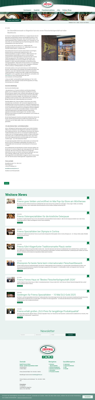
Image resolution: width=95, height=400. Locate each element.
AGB (65, 367)
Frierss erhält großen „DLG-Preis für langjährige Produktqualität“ (48, 311)
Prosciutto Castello (54, 371)
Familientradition (48, 10)
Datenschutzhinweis (69, 365)
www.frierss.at (8, 75)
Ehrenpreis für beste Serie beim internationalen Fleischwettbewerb (49, 263)
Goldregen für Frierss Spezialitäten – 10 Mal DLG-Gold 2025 (46, 294)
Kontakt (66, 368)
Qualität (37, 10)
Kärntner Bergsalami (55, 367)
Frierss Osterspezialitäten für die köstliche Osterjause (43, 216)
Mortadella (52, 370)
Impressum (67, 364)
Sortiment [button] (28, 10)
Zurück (6, 183)
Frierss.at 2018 (72, 22)
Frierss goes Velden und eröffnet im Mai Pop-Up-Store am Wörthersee (51, 201)
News (78, 22)
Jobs (58, 10)
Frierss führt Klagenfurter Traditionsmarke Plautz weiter (44, 246)
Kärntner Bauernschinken (54, 365)
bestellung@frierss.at (37, 374)
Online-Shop (66, 10)
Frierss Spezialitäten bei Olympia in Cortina (38, 231)
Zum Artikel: (20, 207)
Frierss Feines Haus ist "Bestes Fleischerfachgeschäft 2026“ (46, 279)
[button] (68, 13)
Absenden (70, 334)
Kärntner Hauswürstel (55, 368)
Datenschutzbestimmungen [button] (24, 397)
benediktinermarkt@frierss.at (12, 168)
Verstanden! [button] (88, 396)
